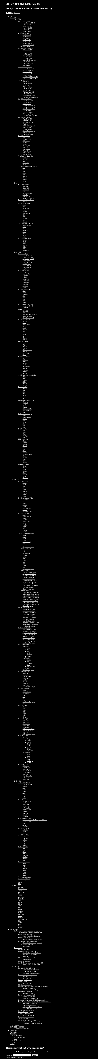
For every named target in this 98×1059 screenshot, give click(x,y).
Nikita (24, 420)
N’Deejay (25, 436)
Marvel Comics (27, 454)
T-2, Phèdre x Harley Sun (25, 156)
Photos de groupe (28, 606)
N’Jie (24, 415)
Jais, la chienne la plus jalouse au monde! (30, 963)
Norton (25, 407)
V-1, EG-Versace (27, 102)
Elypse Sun (26, 816)
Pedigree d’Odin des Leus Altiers (32, 1007)
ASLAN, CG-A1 (28, 73)
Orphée (25, 363)
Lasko (24, 503)
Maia (24, 456)
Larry (24, 515)
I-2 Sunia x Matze (23, 671)
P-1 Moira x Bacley (24, 319)
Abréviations (18, 1035)
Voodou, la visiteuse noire (26, 1017)
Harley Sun (26, 732)
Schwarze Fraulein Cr (29, 198)
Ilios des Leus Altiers (29, 638)
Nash (24, 292)
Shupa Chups (26, 208)
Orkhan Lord (26, 366)
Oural (20, 902)
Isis (28, 661)
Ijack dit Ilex (30, 655)
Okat (19, 921)
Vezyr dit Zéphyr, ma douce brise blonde (30, 932)
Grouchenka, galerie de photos (32, 953)
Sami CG (25, 191)
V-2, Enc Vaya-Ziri (28, 92)
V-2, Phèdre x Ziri (23, 80)
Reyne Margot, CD (28, 259)
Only (24, 382)
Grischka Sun (27, 772)
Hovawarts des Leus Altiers (23, 3)
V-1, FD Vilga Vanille (29, 107)
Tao (24, 174)
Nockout (25, 402)
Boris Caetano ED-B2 (29, 23)
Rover (20, 894)
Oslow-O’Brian (27, 350)
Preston (25, 329)
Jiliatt (24, 560)
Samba (25, 245)
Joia (24, 550)
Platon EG (26, 313)
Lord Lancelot (27, 508)
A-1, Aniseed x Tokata (25, 67)
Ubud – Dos (26, 149)
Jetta (24, 564)
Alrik (24, 794)
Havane (25, 717)
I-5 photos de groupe (29, 626)
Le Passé (16, 966)
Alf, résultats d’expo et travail (31, 1022)
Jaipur (24, 538)
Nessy (24, 291)
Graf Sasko (30, 751)
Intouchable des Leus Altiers (31, 623)
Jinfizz (24, 565)
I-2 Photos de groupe (29, 687)
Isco (24, 697)
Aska (24, 798)
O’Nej (20, 927)
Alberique (25, 826)
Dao (24, 850)
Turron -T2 (26, 159)
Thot (24, 169)
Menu (8, 13)
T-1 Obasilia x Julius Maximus (27, 166)
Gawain (29, 747)
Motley (25, 444)
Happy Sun (26, 725)
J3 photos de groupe (28, 569)
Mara (24, 451)
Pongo (24, 336)
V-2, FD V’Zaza (27, 88)
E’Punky (25, 830)
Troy (24, 171)
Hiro (24, 708)
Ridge (20, 904)
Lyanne (25, 530)
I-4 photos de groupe (29, 643)
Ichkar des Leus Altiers (29, 614)
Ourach (20, 887)
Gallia (28, 756)
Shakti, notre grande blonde (26, 1010)
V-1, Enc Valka (27, 110)
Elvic (24, 833)
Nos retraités (18, 948)
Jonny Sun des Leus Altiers (31, 604)
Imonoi (29, 660)
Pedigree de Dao (27, 976)
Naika (24, 301)
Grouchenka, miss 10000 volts (27, 951)
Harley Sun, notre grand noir (26, 995)
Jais (24, 562)
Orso (24, 392)
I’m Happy (30, 663)
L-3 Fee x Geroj (23, 481)
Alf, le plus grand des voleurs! (27, 1020)
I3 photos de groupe (28, 670)
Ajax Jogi (25, 838)
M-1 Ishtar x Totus (23, 464)
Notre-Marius (27, 417)
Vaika (24, 880)
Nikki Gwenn (27, 410)
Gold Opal (30, 761)
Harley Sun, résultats (29, 997)
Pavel (24, 328)
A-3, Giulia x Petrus (24, 46)
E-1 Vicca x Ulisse (23, 828)
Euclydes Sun (27, 801)
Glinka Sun (26, 778)
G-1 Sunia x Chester (24, 764)
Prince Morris (27, 324)
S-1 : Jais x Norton (23, 185)
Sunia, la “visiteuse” (24, 1013)
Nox (24, 296)
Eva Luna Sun (27, 810)
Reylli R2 (25, 287)
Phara (24, 331)
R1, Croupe (26, 269)
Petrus (24, 323)
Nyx (24, 424)
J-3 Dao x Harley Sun (24, 548)
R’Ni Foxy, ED (27, 255)
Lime (24, 496)
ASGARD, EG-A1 (28, 70)
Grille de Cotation (19, 1037)
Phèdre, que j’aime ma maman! (27, 941)
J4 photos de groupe (28, 547)
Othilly (25, 383)
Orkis (24, 355)
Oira (19, 924)
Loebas (25, 493)
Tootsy (20, 895)
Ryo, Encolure (27, 265)
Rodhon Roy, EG (28, 257)
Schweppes (26, 230)
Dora (24, 848)
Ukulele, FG (26, 146)
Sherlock (25, 242)
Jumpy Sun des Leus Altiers (31, 592)
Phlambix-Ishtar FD (28, 318)
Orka (24, 378)
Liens (15, 1039)
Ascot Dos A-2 (27, 62)
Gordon (29, 742)
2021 (15, 183)
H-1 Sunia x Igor (23, 719)
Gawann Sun (26, 767)
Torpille (20, 911)
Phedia (25, 338)
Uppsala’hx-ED (27, 119)
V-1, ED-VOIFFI (28, 100)
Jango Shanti (26, 553)
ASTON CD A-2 (27, 53)
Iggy (24, 698)
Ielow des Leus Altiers (29, 617)
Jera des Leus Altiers (29, 579)
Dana (24, 872)
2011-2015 (17, 479)
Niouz (24, 297)
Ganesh (29, 744)
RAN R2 (25, 272)
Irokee (24, 700)
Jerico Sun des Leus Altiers (31, 594)
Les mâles (25, 646)
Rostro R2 (26, 281)
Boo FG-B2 (26, 30)
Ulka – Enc (26, 147)
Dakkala (25, 858)
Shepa (24, 249)
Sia (23, 228)
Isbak (28, 653)
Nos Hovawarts (14, 929)
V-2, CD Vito (26, 85)
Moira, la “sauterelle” (24, 961)
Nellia (24, 425)
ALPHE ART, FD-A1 (29, 75)
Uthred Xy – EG (27, 121)
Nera (24, 430)
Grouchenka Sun (27, 771)
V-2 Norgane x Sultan (24, 877)
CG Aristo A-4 (27, 40)
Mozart (25, 446)
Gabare (29, 749)
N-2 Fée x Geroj (23, 429)
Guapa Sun (26, 779)
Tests (15, 1042)
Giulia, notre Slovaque (25, 934)
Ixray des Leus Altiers (29, 621)
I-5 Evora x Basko (23, 607)
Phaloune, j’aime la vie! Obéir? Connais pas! (31, 1000)
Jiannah (25, 555)
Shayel (25, 201)
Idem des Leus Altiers (29, 609)
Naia (24, 299)
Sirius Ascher (26, 213)
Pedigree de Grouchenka (30, 954)
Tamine (20, 926)
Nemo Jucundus (27, 409)
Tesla (24, 173)
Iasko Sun (25, 673)
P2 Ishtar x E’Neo (23, 309)
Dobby (25, 853)
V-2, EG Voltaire (27, 83)
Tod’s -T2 (25, 158)
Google (29, 739)
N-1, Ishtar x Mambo (24, 289)
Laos (24, 501)
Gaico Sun (26, 766)
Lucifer (25, 525)
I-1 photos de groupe (29, 702)
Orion (24, 395)
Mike (24, 449)
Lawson (25, 532)
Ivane (24, 690)
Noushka (25, 294)
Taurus (25, 179)
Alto (24, 836)
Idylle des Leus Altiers (29, 612)
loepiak (25, 491)
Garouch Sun (26, 769)
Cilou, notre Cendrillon (25, 991)
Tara (19, 906)
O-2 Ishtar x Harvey (24, 356)
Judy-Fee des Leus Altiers (30, 585)
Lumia (24, 494)
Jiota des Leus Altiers (29, 587)
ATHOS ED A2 (27, 50)
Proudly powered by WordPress (15, 1057)
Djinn (24, 874)
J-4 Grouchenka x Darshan (26, 533)
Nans (24, 434)
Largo (24, 489)
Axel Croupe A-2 (28, 63)
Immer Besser (27, 692)
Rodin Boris (22, 899)
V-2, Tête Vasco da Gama (30, 97)
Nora (24, 412)
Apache (25, 786)
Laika (24, 523)
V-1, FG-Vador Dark (29, 109)
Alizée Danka (27, 821)
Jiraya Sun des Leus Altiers (31, 602)
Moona (25, 442)
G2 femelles (26, 752)
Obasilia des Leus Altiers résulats (32, 939)
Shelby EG (26, 188)
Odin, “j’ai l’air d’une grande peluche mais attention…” (34, 1002)
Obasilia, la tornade (24, 938)
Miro (24, 473)
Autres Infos (13, 1034)
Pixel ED (25, 311)
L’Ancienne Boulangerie (21, 1029)
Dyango (25, 863)
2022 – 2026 (18, 19)
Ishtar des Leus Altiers (29, 636)
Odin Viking (22, 892)
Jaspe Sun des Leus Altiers (30, 601)
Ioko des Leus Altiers (29, 619)
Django (25, 868)
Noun (24, 302)
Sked (24, 206)
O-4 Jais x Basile (23, 341)
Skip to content (15, 13)
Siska (24, 247)
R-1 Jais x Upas (23, 254)
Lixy (24, 488)
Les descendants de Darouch (31, 970)
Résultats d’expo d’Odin (30, 1008)
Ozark (24, 365)
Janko (24, 557)
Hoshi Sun (26, 727)
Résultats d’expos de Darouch (31, 973)
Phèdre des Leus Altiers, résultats (32, 943)
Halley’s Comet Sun (28, 729)
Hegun (24, 713)
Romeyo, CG (26, 260)
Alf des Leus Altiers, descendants (32, 1023)
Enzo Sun (25, 811)
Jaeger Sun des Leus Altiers (31, 597)
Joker (24, 540)
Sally (24, 237)
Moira (24, 459)
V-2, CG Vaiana (27, 87)
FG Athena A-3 (27, 43)
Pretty (24, 326)
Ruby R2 (25, 284)
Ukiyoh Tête (26, 132)
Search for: (9, 1055)
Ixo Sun (25, 681)
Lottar (24, 484)
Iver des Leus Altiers (29, 611)
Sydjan (25, 218)
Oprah (24, 377)
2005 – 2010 (18, 781)
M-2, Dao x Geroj (23, 439)
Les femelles (26, 658)
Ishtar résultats (27, 959)
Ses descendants (31, 971)
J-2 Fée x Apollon (23, 570)
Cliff (19, 884)
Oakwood (25, 360)
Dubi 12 (25, 860)
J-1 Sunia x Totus (23, 591)
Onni (24, 390)
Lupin (24, 526)
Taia (24, 168)
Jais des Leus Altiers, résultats (31, 965)
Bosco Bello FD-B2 (28, 28)
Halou (24, 710)
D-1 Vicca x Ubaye (24, 862)
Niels (24, 422)
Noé (24, 427)
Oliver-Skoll (26, 353)
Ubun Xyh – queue (28, 134)
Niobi (24, 405)
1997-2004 (17, 885)
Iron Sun (25, 678)
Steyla (24, 233)
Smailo (25, 222)
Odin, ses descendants (29, 1005)
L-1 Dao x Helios (23, 513)
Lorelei (25, 520)
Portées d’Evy (27, 983)
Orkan (24, 393)
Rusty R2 (25, 277)
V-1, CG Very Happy (29, 105)
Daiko (24, 870)
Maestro (25, 457)
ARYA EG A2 (27, 51)
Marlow (25, 468)
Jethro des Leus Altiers (29, 584)
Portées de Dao (27, 978)
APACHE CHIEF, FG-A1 (30, 77)
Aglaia (24, 845)
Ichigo (29, 648)
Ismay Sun (26, 685)
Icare (24, 695)
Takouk (25, 176)
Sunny (24, 217)
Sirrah (24, 243)
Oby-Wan (25, 351)
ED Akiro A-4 (27, 35)
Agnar (24, 791)
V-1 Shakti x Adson (24, 879)
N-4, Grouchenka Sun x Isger (27, 400)
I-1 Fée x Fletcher (23, 688)
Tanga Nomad (22, 919)
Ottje (24, 345)
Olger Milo (21, 897)
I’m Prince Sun (27, 676)
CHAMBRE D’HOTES (17, 1027)
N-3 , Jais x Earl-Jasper (25, 414)
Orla (24, 343)
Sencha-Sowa (27, 225)
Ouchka (25, 380)
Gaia (28, 754)
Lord (24, 528)
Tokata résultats (27, 946)
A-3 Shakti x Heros (24, 783)
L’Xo (24, 506)
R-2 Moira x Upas (23, 270)
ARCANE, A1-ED (28, 68)
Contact (12, 1044)
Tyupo (24, 181)
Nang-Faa (25, 404)
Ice (28, 649)
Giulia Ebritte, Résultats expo (31, 936)
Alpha (24, 842)
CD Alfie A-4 (26, 38)
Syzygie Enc (26, 196)
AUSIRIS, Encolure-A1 (30, 78)
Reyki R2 (25, 286)
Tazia (20, 900)
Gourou (29, 746)
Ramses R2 (26, 279)
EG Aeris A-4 (27, 36)
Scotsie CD (26, 190)
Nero (24, 432)
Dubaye (25, 867)
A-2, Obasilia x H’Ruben (25, 48)
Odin (19, 907)
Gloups (29, 740)
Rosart (20, 909)
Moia (24, 466)
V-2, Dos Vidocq (27, 94)
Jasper (24, 537)
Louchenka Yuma (28, 511)
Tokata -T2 (26, 163)
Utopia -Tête (26, 153)
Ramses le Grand (28, 306)
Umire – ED (26, 137)
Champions (13, 1030)
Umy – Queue (27, 154)
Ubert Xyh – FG (27, 127)
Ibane (28, 665)
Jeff (24, 559)
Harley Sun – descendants (30, 998)
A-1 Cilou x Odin (23, 835)
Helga (24, 712)
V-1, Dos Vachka (28, 112)
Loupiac (25, 510)
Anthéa (25, 796)
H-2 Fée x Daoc (23, 705)
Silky (24, 227)
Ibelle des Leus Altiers (29, 631)
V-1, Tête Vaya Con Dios (30, 115)
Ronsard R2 (26, 274)
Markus (25, 471)
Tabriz (20, 916)
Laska (24, 518)
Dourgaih (25, 855)
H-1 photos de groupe (29, 734)
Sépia (24, 210)
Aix (24, 788)
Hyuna (24, 715)
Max (24, 447)
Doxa (24, 852)
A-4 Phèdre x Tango (24, 33)
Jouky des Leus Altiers (29, 572)
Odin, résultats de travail (30, 1003)
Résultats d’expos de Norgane (31, 990)
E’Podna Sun (26, 808)
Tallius (20, 890)
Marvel (25, 462)
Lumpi (24, 483)
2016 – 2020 (18, 252)
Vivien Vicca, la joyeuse (25, 1012)
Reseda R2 (26, 282)
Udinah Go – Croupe (29, 131)
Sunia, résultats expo (29, 1015)
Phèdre (25, 340)
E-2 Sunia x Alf (23, 799)
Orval (24, 398)
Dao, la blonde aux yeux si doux (27, 975)
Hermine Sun (26, 724)
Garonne (29, 757)
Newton (25, 419)
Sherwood (26, 250)
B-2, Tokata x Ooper (24, 21)
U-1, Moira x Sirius (24, 136)
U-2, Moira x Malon (24, 117)
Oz (23, 358)
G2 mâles (25, 737)
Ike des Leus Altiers (28, 639)
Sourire (25, 211)
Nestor (24, 437)
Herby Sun (26, 722)
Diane (24, 875)
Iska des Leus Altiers (29, 634)
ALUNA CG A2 (27, 55)
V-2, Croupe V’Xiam (29, 95)
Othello (25, 388)
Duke (24, 865)
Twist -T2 (25, 164)
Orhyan (20, 917)
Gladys (29, 762)
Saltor (24, 232)
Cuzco (20, 882)
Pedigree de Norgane (29, 988)
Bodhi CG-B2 (27, 26)
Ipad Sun (25, 675)
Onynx (25, 361)
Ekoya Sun (26, 806)
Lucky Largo (26, 521)
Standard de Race (19, 1040)
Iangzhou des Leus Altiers (30, 624)
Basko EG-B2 (27, 24)
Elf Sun (25, 815)
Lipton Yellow (27, 516)
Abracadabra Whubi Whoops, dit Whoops (35, 820)
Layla (24, 486)
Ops (24, 397)
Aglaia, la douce (23, 1018)
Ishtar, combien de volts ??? (26, 958)
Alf (24, 793)
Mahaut (25, 474)
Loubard (25, 500)
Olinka (25, 348)
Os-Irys (25, 385)
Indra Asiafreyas (31, 666)
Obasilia (25, 346)
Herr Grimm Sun (28, 730)
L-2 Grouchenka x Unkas (25, 498)
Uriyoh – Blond (27, 129)
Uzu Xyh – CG (27, 124)
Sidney (25, 240)
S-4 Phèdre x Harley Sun (25, 223)
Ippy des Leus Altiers (29, 616)
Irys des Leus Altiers (29, 641)
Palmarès (17, 1025)
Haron (24, 707)
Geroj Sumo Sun (27, 776)
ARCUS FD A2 (27, 56)
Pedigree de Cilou (28, 993)
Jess (24, 567)
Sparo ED (25, 186)
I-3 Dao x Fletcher (23, 644)
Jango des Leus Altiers (29, 575)
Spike (24, 235)
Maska (24, 469)
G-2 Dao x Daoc (23, 735)
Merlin (25, 452)
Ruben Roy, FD (27, 262)
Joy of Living (26, 542)
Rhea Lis (21, 914)
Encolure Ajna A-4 (28, 45)
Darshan (25, 857)
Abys (24, 825)
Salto (24, 205)
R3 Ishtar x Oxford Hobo (25, 304)
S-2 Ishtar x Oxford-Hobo (26, 200)
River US (25, 307)
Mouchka (25, 478)
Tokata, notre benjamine (25, 944)
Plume (24, 334)
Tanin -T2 (25, 161)
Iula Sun (25, 680)
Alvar (24, 789)
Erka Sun (25, 813)
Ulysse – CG (26, 142)
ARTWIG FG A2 (28, 58)
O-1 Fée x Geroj (23, 387)
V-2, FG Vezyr (27, 90)
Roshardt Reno (22, 889)
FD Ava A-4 (26, 41)
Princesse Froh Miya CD (30, 314)
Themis (25, 178)
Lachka (25, 505)
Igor (28, 651)
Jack (24, 543)
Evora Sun (26, 804)
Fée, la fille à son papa (25, 985)
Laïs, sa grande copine (25, 980)
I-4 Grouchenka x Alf (24, 628)
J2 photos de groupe (28, 589)
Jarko (24, 552)
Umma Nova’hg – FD (29, 126)
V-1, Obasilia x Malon (25, 99)
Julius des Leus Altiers (29, 577)
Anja (24, 843)
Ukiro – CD (26, 141)
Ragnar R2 (26, 275)
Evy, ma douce (22, 981)
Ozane (20, 912)
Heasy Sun (26, 720)
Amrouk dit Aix (27, 784)
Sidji (24, 215)
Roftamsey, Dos (27, 267)
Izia (28, 668)
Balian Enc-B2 (27, 31)
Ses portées (26, 956)
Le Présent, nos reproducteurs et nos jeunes (27, 931)
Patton (24, 333)
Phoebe (25, 321)
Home (12, 16)
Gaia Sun (25, 774)
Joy (24, 545)
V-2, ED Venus (27, 82)
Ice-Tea (29, 656)
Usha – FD (26, 144)
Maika (24, 476)
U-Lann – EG (27, 139)
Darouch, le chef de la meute (26, 968)
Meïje (24, 441)
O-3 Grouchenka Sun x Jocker (27, 375)
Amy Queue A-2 (27, 65)
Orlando (25, 373)
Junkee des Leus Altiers (30, 580)
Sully (24, 220)
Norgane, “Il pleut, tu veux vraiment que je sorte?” (33, 986)
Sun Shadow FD (27, 193)
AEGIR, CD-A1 (27, 72)
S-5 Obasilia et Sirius (24, 238)
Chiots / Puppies (15, 18)
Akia (24, 823)
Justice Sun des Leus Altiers (31, 599)
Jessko (24, 535)
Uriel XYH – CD (28, 122)
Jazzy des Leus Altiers (29, 582)
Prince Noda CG (27, 316)
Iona (24, 703)
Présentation (13, 1032)
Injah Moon (26, 693)
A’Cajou (25, 840)
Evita (24, 831)
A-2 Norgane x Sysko (24, 818)
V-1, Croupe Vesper (28, 114)
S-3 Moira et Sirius (24, 203)
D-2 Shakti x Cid (23, 847)
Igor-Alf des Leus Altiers (30, 633)
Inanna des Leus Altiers (29, 629)
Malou (24, 461)
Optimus (25, 370)
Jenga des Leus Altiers (29, 574)
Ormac (25, 372)
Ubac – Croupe (27, 151)
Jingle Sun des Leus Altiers (31, 596)
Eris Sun (25, 803)
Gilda (28, 759)
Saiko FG (25, 195)
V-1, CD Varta (27, 104)
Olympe (25, 368)
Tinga (20, 922)
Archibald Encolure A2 (29, 60)
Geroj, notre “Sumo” (24, 949)
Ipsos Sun (25, 683)
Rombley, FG (26, 264)
